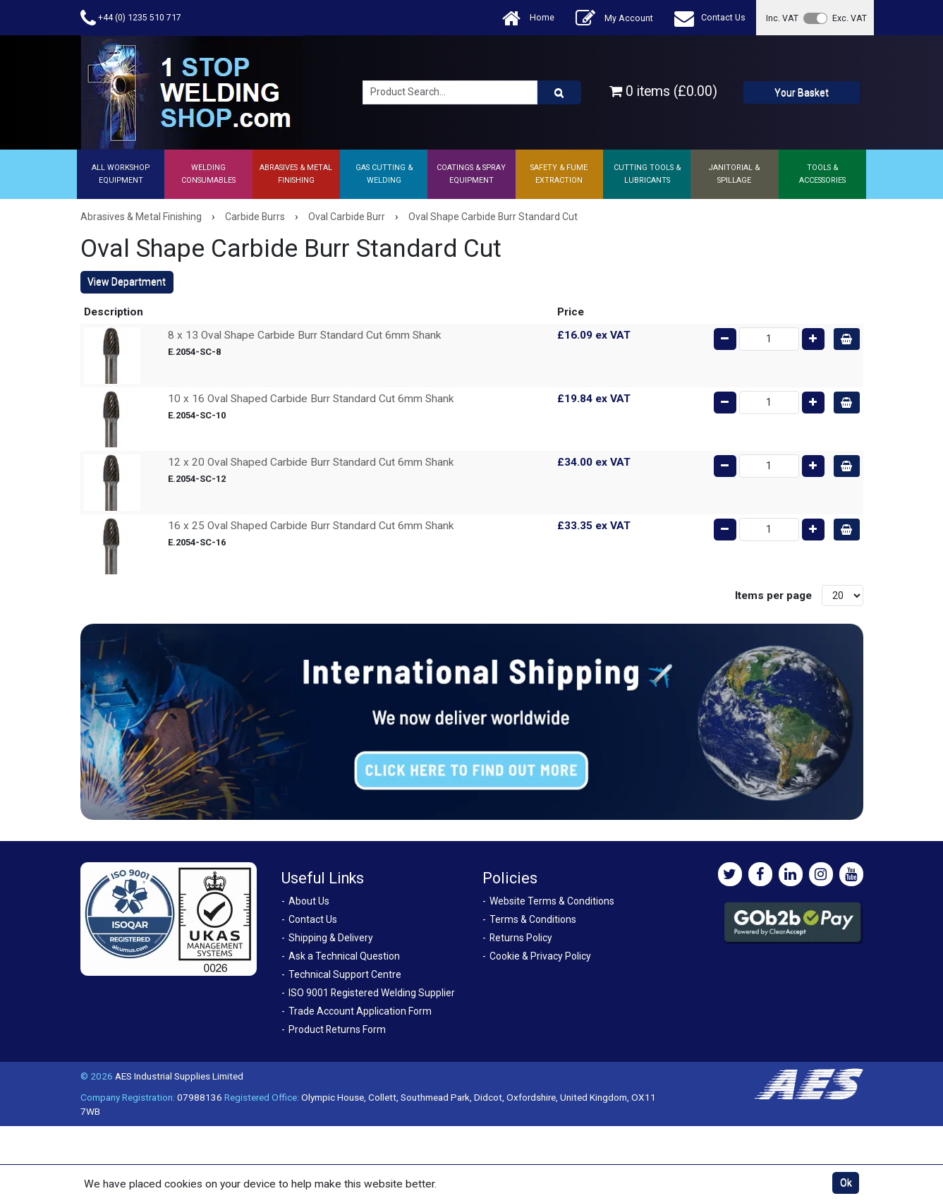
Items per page (773, 595)
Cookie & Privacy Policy (540, 956)
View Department (126, 281)
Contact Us (710, 18)
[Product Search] (559, 92)
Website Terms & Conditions (551, 901)
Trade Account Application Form (360, 1011)
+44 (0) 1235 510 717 (130, 18)
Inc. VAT (782, 18)
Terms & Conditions (532, 919)
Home (528, 18)
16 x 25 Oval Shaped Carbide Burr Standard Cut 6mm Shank (311, 525)
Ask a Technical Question (344, 956)
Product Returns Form (337, 1029)
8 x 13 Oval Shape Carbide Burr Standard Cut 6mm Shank (305, 335)
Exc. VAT (849, 18)
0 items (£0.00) (663, 91)
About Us (308, 901)
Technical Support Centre (344, 974)
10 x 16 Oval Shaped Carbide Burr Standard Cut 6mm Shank (311, 398)
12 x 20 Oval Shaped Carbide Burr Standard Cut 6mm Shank (311, 462)
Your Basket (801, 92)
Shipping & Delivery (330, 937)
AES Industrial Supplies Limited (179, 1076)
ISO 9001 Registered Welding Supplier (371, 992)
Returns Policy (520, 937)
